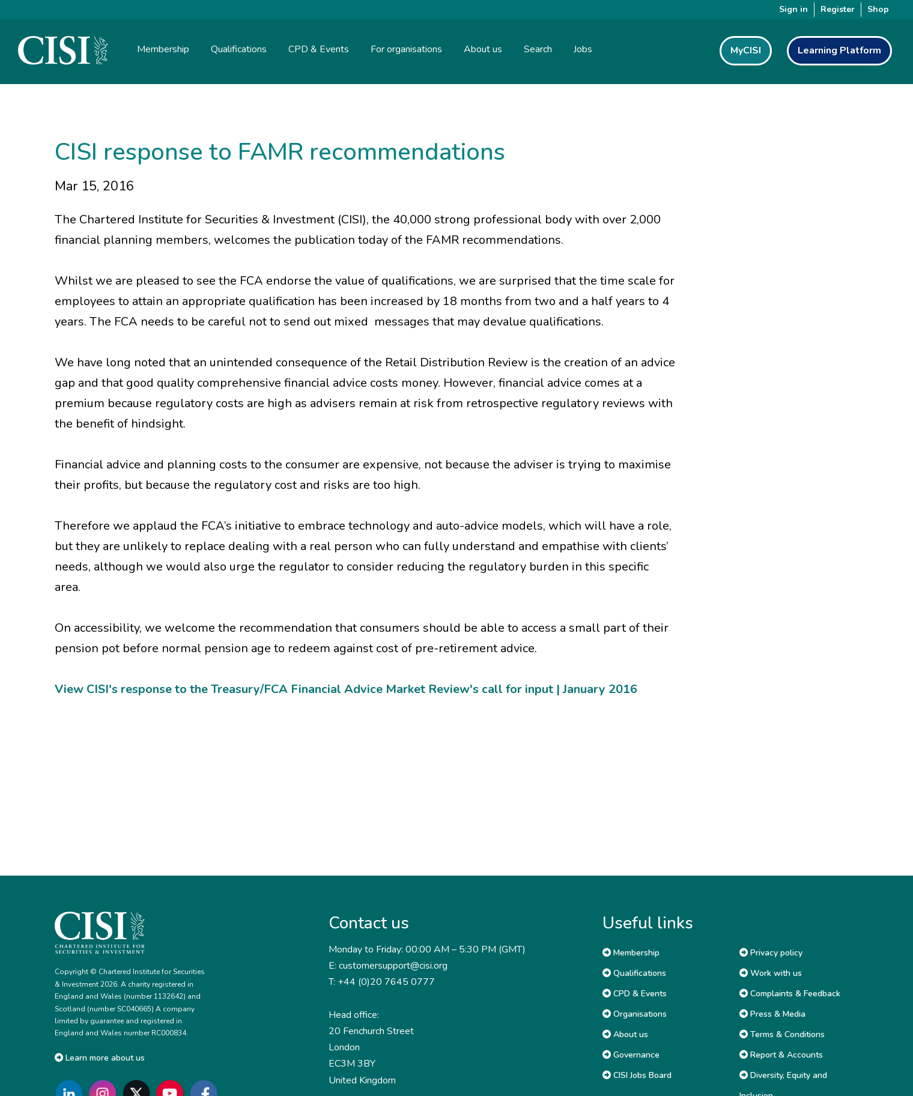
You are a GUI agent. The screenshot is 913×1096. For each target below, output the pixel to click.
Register (837, 9)
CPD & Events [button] (318, 49)
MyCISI (745, 50)
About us (625, 1034)
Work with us (770, 973)
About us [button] (483, 49)
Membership (631, 952)
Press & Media (772, 1014)
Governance (631, 1055)
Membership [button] (163, 49)
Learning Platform (839, 50)
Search (538, 49)
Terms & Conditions (782, 1034)
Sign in (793, 9)
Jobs (583, 49)
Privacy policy (770, 952)
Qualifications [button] (239, 49)
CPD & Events (634, 993)
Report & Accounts (781, 1055)
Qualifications (634, 973)
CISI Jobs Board (637, 1075)
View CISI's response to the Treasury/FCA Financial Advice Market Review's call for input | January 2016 (346, 689)
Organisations (634, 1014)
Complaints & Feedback (789, 993)
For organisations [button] (406, 49)
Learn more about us (100, 1058)
